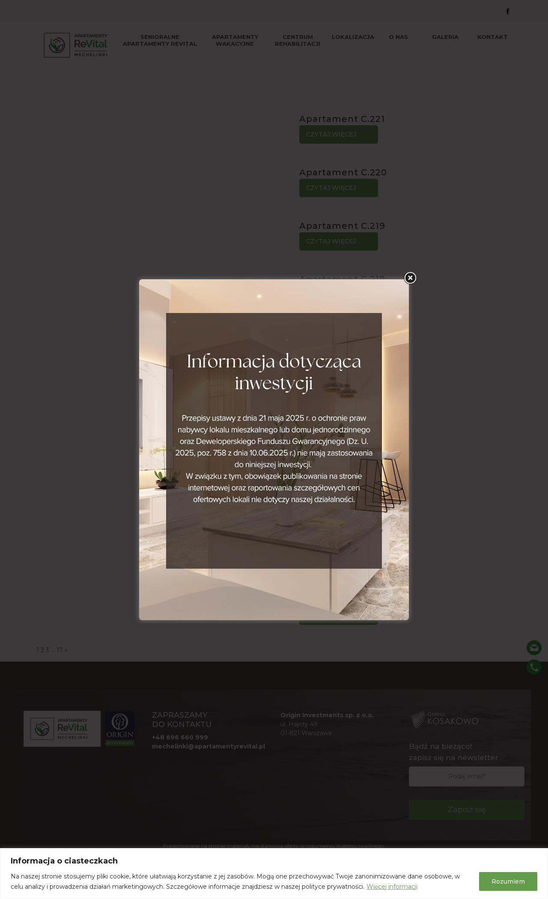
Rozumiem (508, 881)
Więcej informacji (391, 886)
